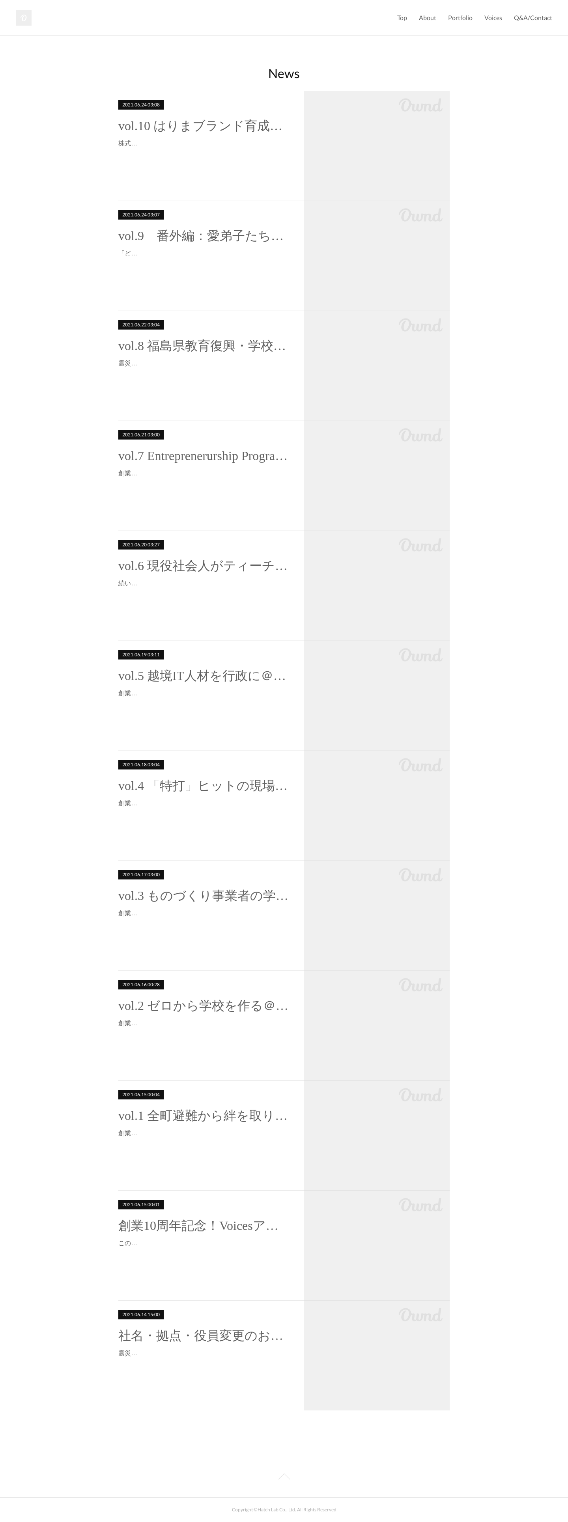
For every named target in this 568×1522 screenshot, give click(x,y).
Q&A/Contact (533, 17)
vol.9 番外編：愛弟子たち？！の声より (204, 236)
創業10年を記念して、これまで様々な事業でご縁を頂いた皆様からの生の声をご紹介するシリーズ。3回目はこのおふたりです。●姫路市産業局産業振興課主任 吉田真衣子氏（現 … (204, 924)
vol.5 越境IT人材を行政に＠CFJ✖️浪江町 (204, 676)
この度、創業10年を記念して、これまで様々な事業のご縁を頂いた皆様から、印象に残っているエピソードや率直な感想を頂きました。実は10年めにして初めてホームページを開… (204, 1254)
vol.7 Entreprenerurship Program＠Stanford (204, 456)
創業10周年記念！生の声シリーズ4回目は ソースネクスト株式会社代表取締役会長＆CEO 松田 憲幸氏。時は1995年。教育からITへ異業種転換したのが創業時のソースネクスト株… (203, 814)
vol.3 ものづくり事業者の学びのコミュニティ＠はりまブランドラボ (204, 896)
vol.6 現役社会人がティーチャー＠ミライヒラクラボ (204, 566)
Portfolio (460, 17)
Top (402, 17)
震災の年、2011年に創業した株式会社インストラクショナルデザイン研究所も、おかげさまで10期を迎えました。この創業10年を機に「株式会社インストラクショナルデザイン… (204, 1364)
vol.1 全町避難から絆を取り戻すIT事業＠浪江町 (204, 1115)
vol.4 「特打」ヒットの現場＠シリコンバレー (204, 786)
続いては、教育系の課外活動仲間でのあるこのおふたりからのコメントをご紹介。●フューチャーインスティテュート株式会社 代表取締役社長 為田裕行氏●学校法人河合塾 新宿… (204, 594)
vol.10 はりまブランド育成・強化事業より (204, 126)
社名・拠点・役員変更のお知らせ (204, 1335)
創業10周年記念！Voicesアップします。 (204, 1225)
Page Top (284, 1478)
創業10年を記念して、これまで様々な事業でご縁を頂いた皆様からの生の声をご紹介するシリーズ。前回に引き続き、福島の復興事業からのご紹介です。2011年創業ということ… (204, 1034)
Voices (493, 17)
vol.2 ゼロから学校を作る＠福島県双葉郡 (204, 1006)
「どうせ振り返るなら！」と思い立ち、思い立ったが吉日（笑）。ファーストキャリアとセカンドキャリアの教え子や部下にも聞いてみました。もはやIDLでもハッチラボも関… (203, 264)
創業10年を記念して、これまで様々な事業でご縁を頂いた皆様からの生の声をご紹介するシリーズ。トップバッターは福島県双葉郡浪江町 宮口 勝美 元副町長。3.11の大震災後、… (204, 1144)
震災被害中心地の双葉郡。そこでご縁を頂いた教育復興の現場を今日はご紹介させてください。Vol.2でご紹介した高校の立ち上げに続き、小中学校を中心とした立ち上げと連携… (203, 374)
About (427, 17)
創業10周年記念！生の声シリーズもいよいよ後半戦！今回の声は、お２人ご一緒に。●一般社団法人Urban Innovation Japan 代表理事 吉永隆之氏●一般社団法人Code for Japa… (204, 704)
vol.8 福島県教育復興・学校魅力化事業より (204, 346)
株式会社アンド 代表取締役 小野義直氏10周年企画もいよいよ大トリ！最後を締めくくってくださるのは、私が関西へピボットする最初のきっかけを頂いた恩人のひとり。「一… (204, 155)
